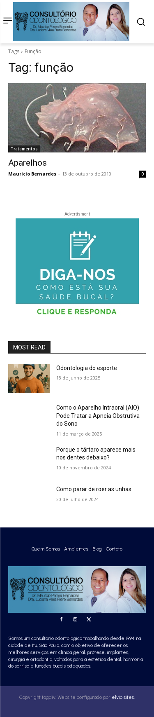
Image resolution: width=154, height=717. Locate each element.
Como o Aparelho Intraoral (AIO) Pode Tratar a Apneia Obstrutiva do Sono (98, 415)
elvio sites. (123, 697)
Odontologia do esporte (86, 368)
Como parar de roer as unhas (93, 489)
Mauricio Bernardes (32, 174)
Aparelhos (27, 163)
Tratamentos (24, 149)
